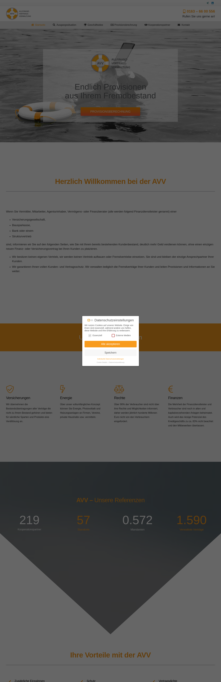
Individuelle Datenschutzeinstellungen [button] (110, 359)
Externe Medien (121, 335)
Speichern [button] (111, 352)
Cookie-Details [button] (102, 362)
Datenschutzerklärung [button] (116, 362)
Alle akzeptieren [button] (110, 344)
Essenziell (95, 335)
